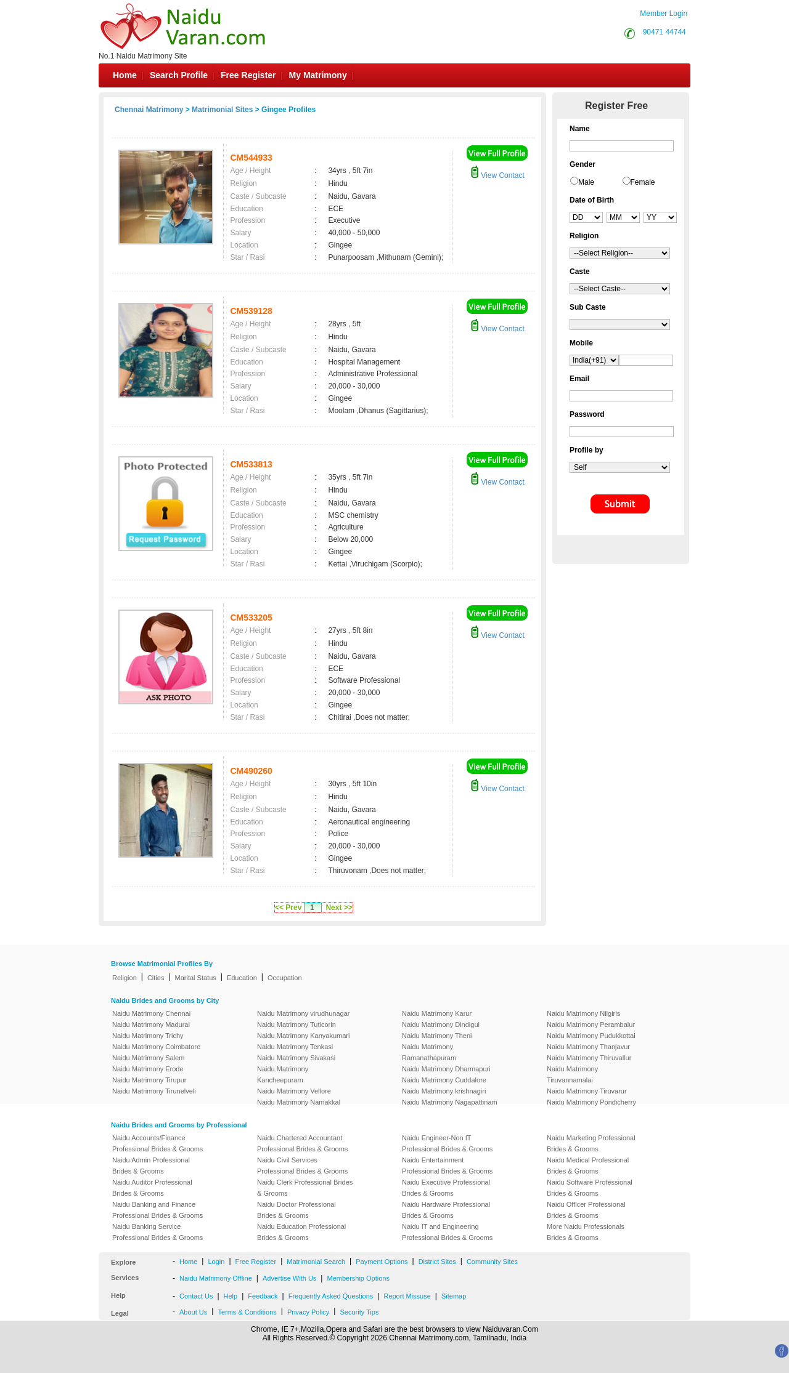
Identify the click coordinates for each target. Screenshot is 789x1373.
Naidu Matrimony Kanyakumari (303, 1035)
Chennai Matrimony (149, 109)
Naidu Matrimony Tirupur (149, 1080)
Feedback (262, 1296)
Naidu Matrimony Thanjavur (588, 1046)
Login (216, 1261)
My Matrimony (318, 75)
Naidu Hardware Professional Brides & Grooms (446, 1210)
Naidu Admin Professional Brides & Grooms (151, 1165)
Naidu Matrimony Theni (437, 1035)
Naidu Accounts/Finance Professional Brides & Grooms (157, 1143)
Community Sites (492, 1261)
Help (231, 1296)
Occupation (285, 977)
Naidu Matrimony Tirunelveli (154, 1091)
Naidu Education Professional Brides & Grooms (301, 1232)
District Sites (437, 1261)
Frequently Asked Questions (331, 1296)
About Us (193, 1312)
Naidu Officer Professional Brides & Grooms (586, 1210)
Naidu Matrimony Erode (148, 1069)
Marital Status (195, 977)
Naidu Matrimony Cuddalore (444, 1080)
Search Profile (179, 75)
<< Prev (288, 907)
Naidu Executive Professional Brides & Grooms (446, 1187)
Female (643, 182)
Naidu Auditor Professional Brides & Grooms (152, 1187)
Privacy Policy (308, 1312)
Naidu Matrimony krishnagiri (444, 1091)
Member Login (663, 13)
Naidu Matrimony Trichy (148, 1035)
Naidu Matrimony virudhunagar (303, 1013)
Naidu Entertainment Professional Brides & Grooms (447, 1165)
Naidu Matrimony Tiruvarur (587, 1091)
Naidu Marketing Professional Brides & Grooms (591, 1143)
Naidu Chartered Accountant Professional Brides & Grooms (302, 1143)
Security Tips (359, 1312)
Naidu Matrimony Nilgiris (583, 1013)
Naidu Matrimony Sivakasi (296, 1057)
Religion (124, 977)
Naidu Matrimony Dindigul (441, 1024)
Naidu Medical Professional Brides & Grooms (588, 1165)
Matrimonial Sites (222, 109)
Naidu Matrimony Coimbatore (156, 1046)
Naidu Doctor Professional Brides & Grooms (296, 1210)
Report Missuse (406, 1296)
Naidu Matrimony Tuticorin (296, 1024)
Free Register (248, 75)
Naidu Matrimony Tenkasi (295, 1046)
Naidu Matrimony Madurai (151, 1024)
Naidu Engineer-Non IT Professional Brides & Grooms (447, 1143)
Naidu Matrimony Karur (437, 1013)
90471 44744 (664, 32)
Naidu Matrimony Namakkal (298, 1102)
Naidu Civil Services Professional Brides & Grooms (302, 1165)
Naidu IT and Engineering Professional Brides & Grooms (447, 1232)
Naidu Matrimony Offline (215, 1278)
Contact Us (196, 1296)
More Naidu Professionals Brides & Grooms (585, 1232)
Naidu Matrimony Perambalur (591, 1024)
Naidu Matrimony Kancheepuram (282, 1074)
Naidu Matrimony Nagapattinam (449, 1102)
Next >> (338, 907)
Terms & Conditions (247, 1312)
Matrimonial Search (316, 1261)
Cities (156, 977)
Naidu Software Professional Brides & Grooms (589, 1187)
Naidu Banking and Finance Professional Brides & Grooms (157, 1210)
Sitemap (453, 1296)
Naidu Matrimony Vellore (294, 1091)
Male (586, 182)
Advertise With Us (289, 1278)
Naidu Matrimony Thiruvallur (589, 1057)
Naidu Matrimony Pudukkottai (591, 1035)
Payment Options (381, 1261)
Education (242, 977)
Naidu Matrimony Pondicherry (591, 1102)
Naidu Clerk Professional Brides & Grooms (305, 1187)
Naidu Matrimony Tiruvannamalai (572, 1074)
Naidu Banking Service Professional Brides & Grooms (157, 1232)
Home (125, 75)
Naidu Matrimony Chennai (151, 1013)
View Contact (497, 175)
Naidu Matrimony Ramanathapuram (429, 1052)
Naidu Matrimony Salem (148, 1057)
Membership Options (358, 1278)
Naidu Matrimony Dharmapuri (446, 1069)
